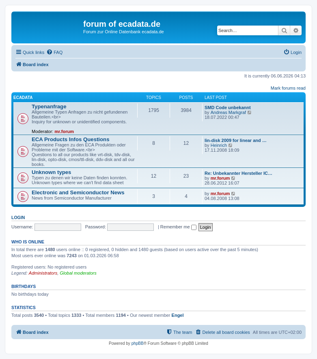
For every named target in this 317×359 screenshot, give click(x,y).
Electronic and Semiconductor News (78, 192)
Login (18, 217)
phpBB (138, 343)
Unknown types (51, 172)
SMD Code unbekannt (228, 107)
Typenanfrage (49, 106)
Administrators (43, 273)
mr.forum (64, 131)
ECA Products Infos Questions (70, 139)
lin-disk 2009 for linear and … (236, 140)
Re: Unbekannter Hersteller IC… (238, 173)
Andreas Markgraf (228, 112)
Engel (178, 315)
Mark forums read (288, 88)
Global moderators (78, 273)
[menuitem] (54, 52)
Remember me (178, 226)
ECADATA (22, 97)
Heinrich (219, 145)
